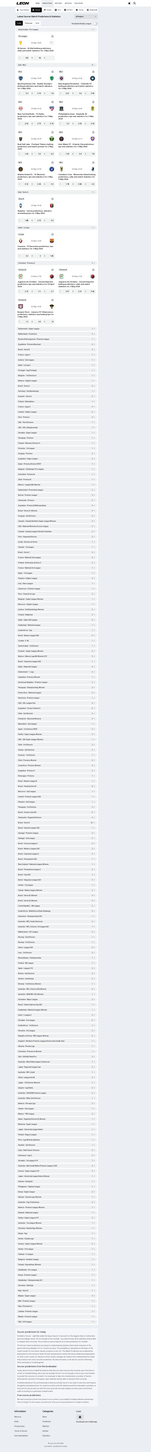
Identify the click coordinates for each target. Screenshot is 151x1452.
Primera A (22, 270)
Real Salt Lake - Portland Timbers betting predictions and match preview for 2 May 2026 (35, 146)
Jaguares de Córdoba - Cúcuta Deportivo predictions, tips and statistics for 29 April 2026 (36, 284)
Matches (58, 3)
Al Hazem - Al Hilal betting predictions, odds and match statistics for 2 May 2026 (36, 49)
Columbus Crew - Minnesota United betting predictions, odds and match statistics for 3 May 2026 (76, 176)
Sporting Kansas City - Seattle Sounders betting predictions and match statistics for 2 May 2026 (35, 86)
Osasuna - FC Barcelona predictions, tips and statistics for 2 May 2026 (35, 247)
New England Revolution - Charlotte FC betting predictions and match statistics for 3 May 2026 (75, 86)
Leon (78, 1411)
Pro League (23, 36)
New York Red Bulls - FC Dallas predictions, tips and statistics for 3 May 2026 (35, 116)
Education (79, 3)
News (38, 3)
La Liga (21, 234)
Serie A (21, 199)
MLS (20, 72)
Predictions (47, 3)
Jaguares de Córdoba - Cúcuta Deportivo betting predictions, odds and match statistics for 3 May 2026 (76, 284)
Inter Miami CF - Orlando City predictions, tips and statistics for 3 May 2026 (76, 145)
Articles (68, 3)
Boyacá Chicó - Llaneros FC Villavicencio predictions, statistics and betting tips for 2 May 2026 (36, 314)
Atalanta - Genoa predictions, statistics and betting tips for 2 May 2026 (35, 212)
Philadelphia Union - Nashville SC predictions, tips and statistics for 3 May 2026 (76, 116)
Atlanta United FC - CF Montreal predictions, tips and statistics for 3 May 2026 (35, 176)
